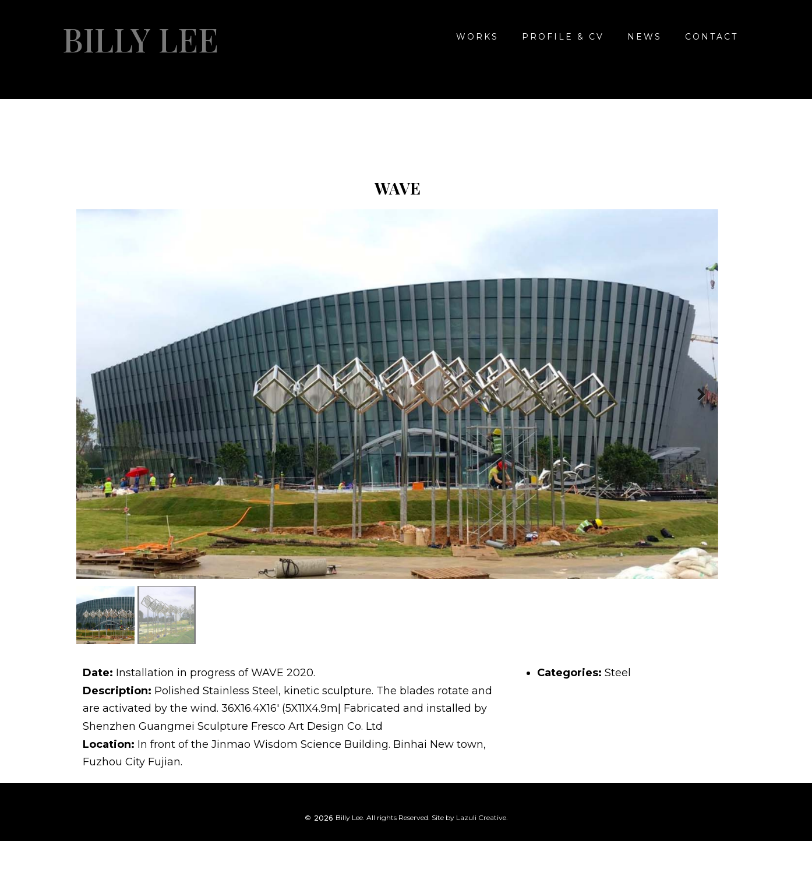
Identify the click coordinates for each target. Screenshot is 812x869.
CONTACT (711, 36)
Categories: (569, 674)
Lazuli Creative (481, 819)
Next (700, 396)
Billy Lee (140, 39)
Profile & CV (563, 36)
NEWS (644, 36)
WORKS (477, 36)
